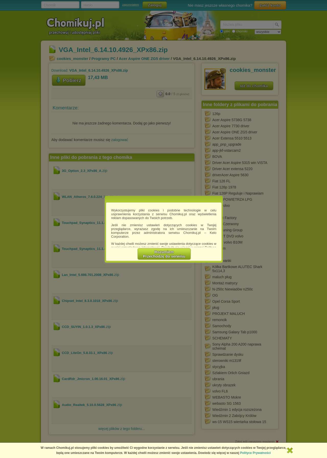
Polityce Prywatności (255, 453)
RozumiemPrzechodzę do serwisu (164, 254)
